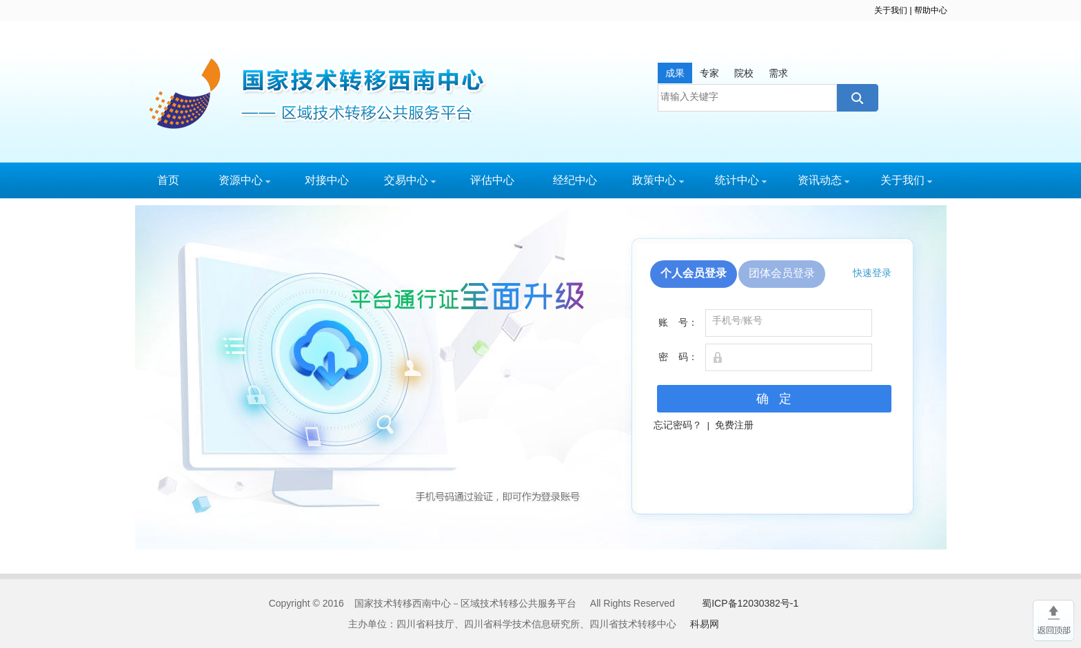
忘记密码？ (678, 424)
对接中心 (327, 180)
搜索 (856, 98)
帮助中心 (930, 10)
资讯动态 (823, 180)
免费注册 (734, 424)
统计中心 (741, 180)
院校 (744, 73)
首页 (168, 180)
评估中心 (492, 180)
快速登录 (872, 272)
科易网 (704, 623)
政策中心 (658, 180)
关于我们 (890, 10)
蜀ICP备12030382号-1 (750, 603)
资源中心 (244, 180)
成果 (675, 73)
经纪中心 (575, 180)
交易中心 (410, 180)
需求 (778, 73)
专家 (709, 73)
